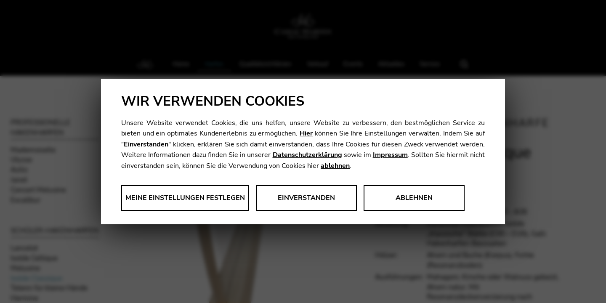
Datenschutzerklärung (307, 154)
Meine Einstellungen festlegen (185, 197)
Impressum (390, 154)
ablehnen (335, 165)
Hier (306, 133)
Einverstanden (146, 144)
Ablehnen (414, 197)
